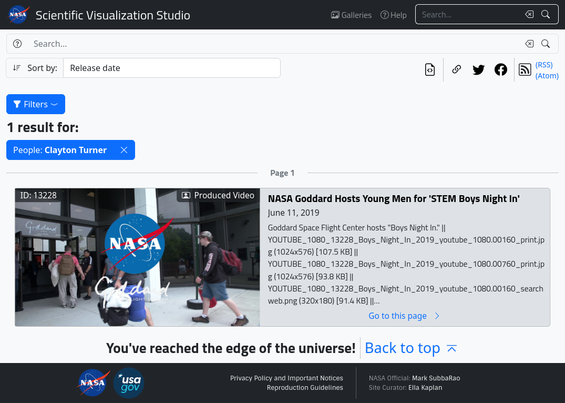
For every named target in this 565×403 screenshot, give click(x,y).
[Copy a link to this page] (457, 69)
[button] (124, 150)
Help (394, 14)
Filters (35, 104)
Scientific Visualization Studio (113, 14)
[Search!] (547, 14)
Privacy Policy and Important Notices (286, 378)
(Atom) (547, 75)
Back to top (412, 347)
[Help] (17, 44)
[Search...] (467, 14)
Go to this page (404, 315)
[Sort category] (171, 68)
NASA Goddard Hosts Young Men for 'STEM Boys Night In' (394, 199)
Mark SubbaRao (436, 378)
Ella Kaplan (425, 388)
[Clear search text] (527, 14)
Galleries (351, 14)
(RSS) (544, 64)
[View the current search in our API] (430, 70)
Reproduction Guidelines (305, 388)
